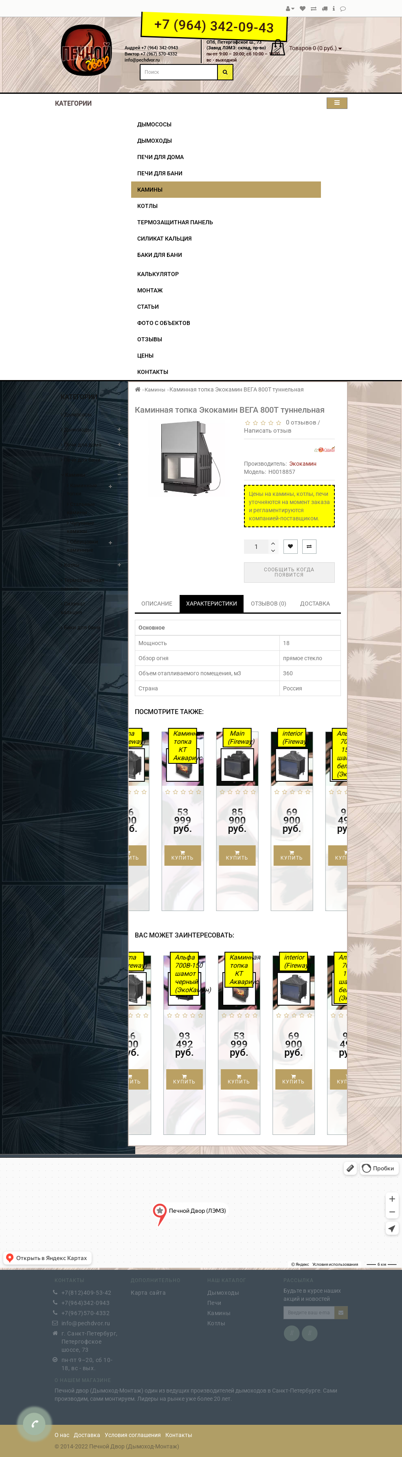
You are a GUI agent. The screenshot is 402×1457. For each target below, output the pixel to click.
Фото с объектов (163, 323)
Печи (214, 1300)
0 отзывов (299, 422)
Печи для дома (160, 157)
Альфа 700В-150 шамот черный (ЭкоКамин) (207, 973)
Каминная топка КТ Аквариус (205, 746)
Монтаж (150, 290)
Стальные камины (81, 508)
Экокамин (302, 463)
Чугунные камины (80, 527)
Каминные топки (82, 489)
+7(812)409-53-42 (87, 1290)
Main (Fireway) (260, 737)
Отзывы (149, 339)
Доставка (87, 1435)
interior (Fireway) (315, 737)
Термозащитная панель (175, 222)
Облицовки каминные (82, 546)
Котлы (147, 206)
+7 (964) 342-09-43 (214, 26)
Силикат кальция (164, 238)
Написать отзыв (268, 430)
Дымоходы (154, 140)
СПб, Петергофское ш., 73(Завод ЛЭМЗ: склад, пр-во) (236, 45)
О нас (62, 1435)
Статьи (148, 306)
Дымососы (154, 124)
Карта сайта (148, 1290)
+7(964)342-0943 (86, 1300)
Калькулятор (158, 274)
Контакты (152, 372)
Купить (148, 855)
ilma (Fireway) (151, 737)
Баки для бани (159, 255)
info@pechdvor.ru (86, 1321)
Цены (145, 355)
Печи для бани (159, 173)
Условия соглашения (133, 1435)
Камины (150, 189)
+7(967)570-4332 (86, 1310)
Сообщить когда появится (289, 572)
